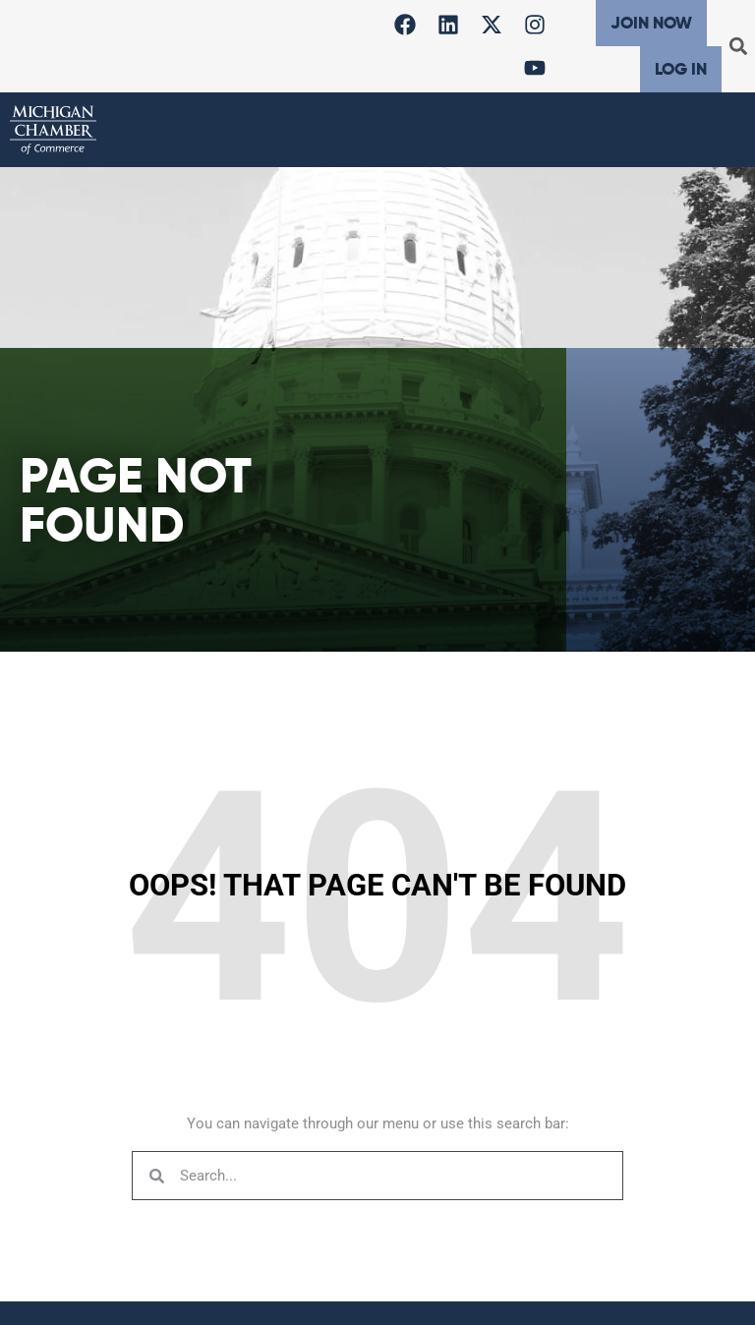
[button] (739, 46)
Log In (681, 69)
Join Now (651, 22)
